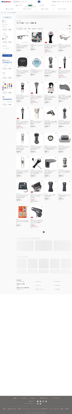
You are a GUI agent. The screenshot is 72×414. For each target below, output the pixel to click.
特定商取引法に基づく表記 (12, 408)
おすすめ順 (19, 28)
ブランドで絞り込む (7, 55)
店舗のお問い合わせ (43, 398)
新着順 (29, 28)
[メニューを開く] (70, 2)
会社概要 (61, 408)
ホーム (2, 12)
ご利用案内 (14, 398)
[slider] (3, 99)
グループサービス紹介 (55, 398)
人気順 (25, 28)
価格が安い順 (34, 28)
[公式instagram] (43, 401)
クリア (5, 29)
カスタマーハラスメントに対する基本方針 (40, 408)
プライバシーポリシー (27, 408)
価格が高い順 (40, 28)
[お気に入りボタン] (27, 32)
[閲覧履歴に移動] (63, 2)
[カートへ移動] (68, 1)
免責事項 (19, 408)
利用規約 (4, 408)
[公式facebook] (40, 401)
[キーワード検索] (39, 2)
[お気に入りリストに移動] (65, 1)
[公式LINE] (40, 403)
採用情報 (67, 408)
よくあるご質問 (23, 398)
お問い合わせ (33, 398)
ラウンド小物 (9, 12)
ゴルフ (5, 12)
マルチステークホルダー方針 (53, 408)
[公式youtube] (46, 401)
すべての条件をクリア (7, 17)
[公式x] (37, 401)
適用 (10, 29)
